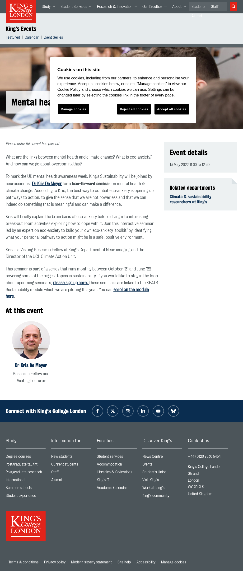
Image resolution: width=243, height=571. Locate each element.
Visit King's (162, 481)
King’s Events (21, 29)
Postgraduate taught (26, 465)
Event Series (53, 38)
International (26, 481)
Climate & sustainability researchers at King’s (190, 199)
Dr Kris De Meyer (47, 184)
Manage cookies (173, 562)
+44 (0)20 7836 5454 (204, 456)
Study (50, 7)
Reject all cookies (134, 109)
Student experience (26, 497)
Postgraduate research (26, 473)
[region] (123, 90)
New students (71, 458)
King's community (162, 497)
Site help (124, 562)
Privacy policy (54, 562)
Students (198, 7)
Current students (71, 465)
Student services (117, 458)
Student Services (77, 7)
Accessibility (145, 562)
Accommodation (117, 465)
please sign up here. (71, 283)
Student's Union (162, 473)
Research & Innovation (118, 7)
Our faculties (155, 7)
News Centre (162, 458)
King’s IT (117, 481)
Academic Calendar (117, 489)
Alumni (71, 481)
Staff (214, 7)
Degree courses (26, 458)
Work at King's (162, 489)
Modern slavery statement (91, 562)
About (180, 7)
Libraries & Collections (117, 473)
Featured (13, 38)
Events (162, 465)
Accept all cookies (171, 109)
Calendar (32, 38)
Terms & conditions (23, 562)
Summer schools (26, 489)
